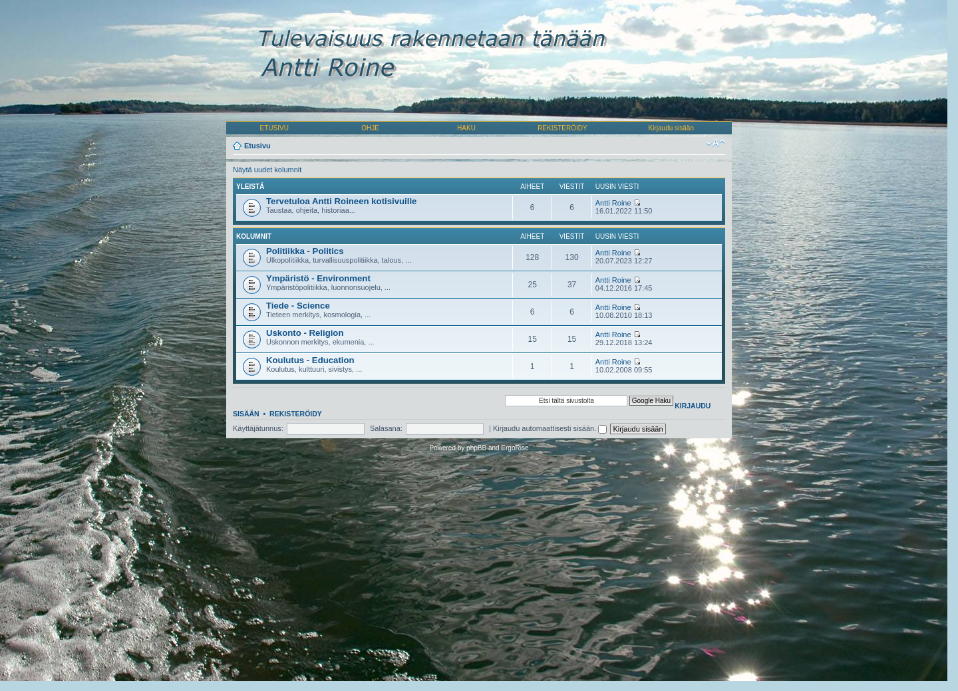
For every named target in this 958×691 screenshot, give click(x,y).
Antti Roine (613, 203)
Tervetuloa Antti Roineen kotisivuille (341, 201)
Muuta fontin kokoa (715, 143)
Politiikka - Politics (305, 251)
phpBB (476, 448)
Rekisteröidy (295, 414)
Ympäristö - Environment (318, 278)
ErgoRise (514, 448)
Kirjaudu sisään (671, 128)
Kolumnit (253, 236)
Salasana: (386, 428)
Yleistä (250, 186)
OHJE (370, 128)
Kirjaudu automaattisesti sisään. (550, 428)
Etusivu (257, 146)
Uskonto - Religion (305, 333)
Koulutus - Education (310, 360)
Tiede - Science (298, 306)
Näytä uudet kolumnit (267, 170)
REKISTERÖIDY (562, 128)
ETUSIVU (274, 128)
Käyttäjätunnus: (258, 428)
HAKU (466, 128)
